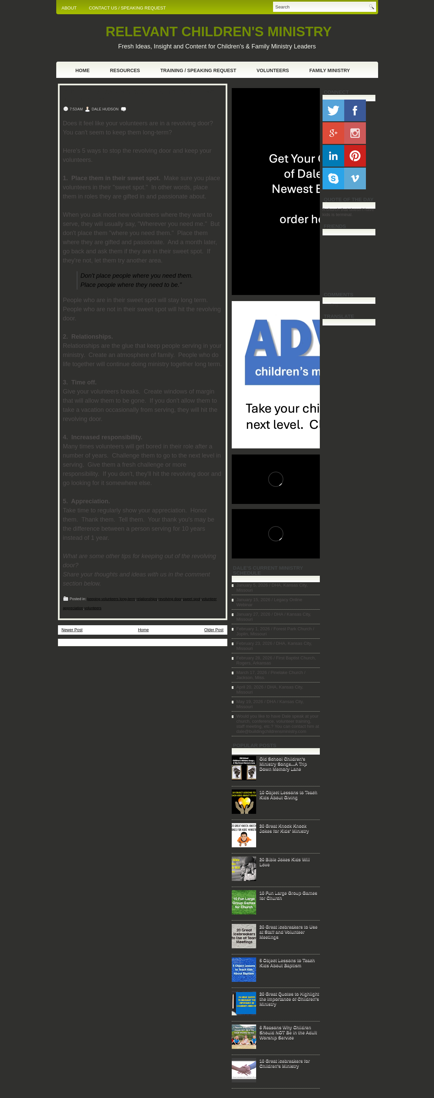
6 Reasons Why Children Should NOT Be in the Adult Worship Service (288, 1032)
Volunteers (272, 70)
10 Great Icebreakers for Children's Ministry (285, 1063)
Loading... (332, 304)
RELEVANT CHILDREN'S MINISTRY (219, 31)
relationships (146, 599)
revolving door (170, 599)
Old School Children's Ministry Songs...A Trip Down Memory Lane (283, 763)
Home (83, 70)
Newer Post (72, 630)
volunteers (93, 608)
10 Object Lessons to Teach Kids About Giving (288, 794)
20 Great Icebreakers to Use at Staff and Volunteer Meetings (288, 931)
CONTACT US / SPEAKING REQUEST (127, 7)
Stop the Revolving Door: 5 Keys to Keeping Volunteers (139, 96)
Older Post (214, 630)
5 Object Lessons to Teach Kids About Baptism (287, 962)
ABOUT (69, 7)
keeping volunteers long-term (111, 599)
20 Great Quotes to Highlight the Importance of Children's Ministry (289, 998)
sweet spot (192, 599)
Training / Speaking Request (198, 70)
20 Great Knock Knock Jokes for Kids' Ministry (284, 828)
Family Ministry (329, 70)
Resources (125, 70)
